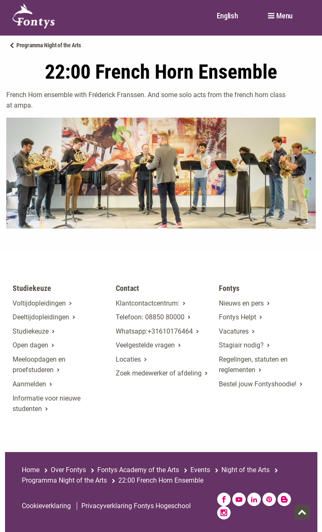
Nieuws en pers (241, 303)
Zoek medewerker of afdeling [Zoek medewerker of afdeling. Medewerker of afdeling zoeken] (159, 373)
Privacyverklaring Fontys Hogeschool (136, 506)
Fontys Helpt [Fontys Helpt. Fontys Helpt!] (237, 317)
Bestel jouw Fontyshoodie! (257, 384)
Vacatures (234, 331)
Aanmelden (29, 384)
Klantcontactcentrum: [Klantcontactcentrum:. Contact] (147, 303)
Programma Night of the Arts (48, 45)
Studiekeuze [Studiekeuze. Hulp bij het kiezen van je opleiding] (31, 331)
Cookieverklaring (46, 506)
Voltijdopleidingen (39, 303)
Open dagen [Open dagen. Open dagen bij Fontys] (30, 345)
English (227, 15)
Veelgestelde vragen (145, 345)
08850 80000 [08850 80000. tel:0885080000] (164, 317)
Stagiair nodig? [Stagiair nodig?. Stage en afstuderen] (241, 345)
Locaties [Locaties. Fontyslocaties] (128, 359)
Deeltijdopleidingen (41, 317)
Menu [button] (284, 16)
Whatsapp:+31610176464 (154, 331)
